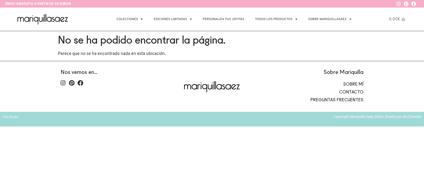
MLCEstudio (412, 117)
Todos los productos (276, 19)
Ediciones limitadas (173, 19)
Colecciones (130, 19)
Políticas (11, 117)
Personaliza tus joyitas (223, 19)
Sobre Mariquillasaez (330, 19)
